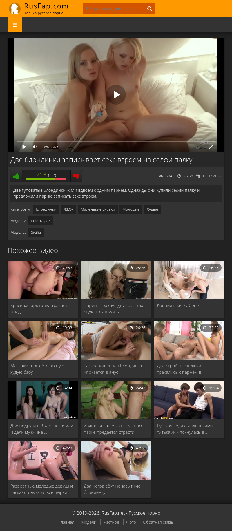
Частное (111, 522)
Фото (131, 522)
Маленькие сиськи (98, 209)
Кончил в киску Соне (178, 305)
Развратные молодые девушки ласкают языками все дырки (41, 489)
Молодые (131, 209)
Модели (88, 522)
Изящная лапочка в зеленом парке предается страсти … (113, 429)
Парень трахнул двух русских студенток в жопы (113, 308)
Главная (66, 522)
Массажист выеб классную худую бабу (37, 369)
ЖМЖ (69, 209)
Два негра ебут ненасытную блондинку (112, 489)
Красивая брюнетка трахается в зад (41, 308)
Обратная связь (158, 522)
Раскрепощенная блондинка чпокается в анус (113, 369)
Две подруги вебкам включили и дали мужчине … (41, 429)
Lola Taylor (40, 220)
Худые (152, 209)
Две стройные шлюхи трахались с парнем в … (181, 369)
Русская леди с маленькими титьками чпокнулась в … (185, 429)
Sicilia (36, 232)
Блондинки (46, 209)
